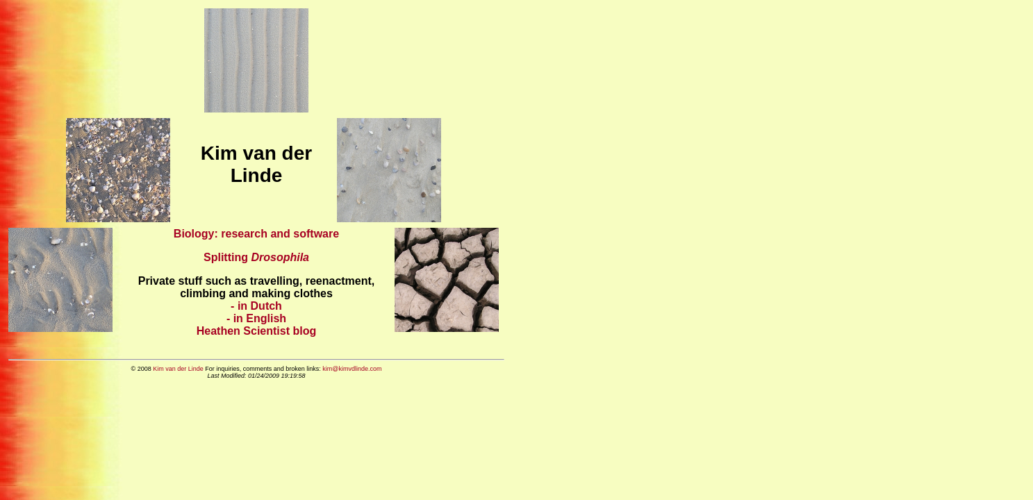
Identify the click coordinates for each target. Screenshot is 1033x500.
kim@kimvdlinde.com (351, 368)
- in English (256, 318)
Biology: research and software (256, 234)
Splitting (256, 257)
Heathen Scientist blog (256, 331)
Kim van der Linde (178, 368)
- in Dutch (256, 306)
